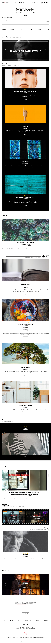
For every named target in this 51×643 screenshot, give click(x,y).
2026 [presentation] (3, 19)
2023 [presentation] (11, 19)
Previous (5, 50)
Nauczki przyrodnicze (25, 367)
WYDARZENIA (25, 553)
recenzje (6, 64)
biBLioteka (34, 2)
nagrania (12, 29)
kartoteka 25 (29, 29)
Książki (20, 2)
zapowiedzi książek (25, 282)
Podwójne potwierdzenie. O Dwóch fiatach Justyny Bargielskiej (24, 494)
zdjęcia (20, 29)
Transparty (25, 430)
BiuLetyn (12, 2)
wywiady (6, 36)
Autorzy (16, 2)
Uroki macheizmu (25, 162)
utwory (45, 256)
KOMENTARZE (25, 125)
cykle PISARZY (23, 246)
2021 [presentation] (16, 19)
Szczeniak (25, 583)
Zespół (11, 620)
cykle (4, 215)
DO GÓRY (25, 613)
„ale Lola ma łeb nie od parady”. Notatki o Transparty (25, 91)
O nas (4, 620)
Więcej (25, 99)
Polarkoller (25, 126)
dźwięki (4, 29)
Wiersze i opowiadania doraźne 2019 (25, 324)
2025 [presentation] (5, 19)
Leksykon (39, 29)
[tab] (3, 19)
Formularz (46, 620)
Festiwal (24, 2)
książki (5, 420)
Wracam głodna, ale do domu (25, 406)
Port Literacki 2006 (37, 517)
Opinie (19, 620)
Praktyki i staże (28, 620)
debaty (5, 466)
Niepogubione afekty (25, 242)
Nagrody (37, 620)
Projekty (29, 2)
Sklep (38, 2)
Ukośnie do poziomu (26, 244)
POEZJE (25, 426)
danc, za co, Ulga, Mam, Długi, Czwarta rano (25, 197)
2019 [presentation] (21, 19)
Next (45, 50)
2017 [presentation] (26, 19)
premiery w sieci (25, 366)
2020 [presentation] (18, 19)
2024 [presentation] (8, 19)
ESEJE (25, 89)
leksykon (47, 29)
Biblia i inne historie (25, 284)
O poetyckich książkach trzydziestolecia (24, 492)
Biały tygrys (25, 555)
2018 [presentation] (24, 19)
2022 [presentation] (13, 19)
